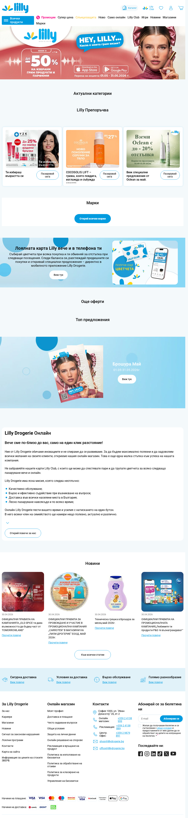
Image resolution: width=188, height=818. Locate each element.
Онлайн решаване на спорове (65, 740)
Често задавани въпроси (62, 722)
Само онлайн (116, 17)
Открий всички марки (93, 218)
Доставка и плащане (59, 716)
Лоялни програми (12, 740)
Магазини (169, 17)
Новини (155, 17)
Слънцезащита (86, 17)
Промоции (48, 17)
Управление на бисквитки (62, 780)
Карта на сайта (11, 751)
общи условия (164, 728)
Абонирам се (171, 718)
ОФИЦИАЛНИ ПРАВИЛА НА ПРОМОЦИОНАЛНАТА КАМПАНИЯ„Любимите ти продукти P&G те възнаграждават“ (162, 625)
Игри (145, 17)
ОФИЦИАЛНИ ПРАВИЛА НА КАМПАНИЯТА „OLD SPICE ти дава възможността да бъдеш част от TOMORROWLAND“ (22, 625)
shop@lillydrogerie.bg (112, 741)
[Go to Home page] (15, 8)
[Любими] (161, 8)
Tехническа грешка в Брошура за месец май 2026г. (114, 621)
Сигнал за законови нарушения (20, 734)
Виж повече (17, 682)
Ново (101, 17)
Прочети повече (11, 635)
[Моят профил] (171, 8)
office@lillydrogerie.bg (112, 748)
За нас (5, 711)
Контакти (7, 745)
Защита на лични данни (61, 734)
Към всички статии (92, 654)
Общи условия (56, 728)
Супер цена (65, 17)
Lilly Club (133, 17)
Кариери (7, 716)
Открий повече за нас (23, 533)
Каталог (129, 8)
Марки (40, 23)
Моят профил (55, 711)
